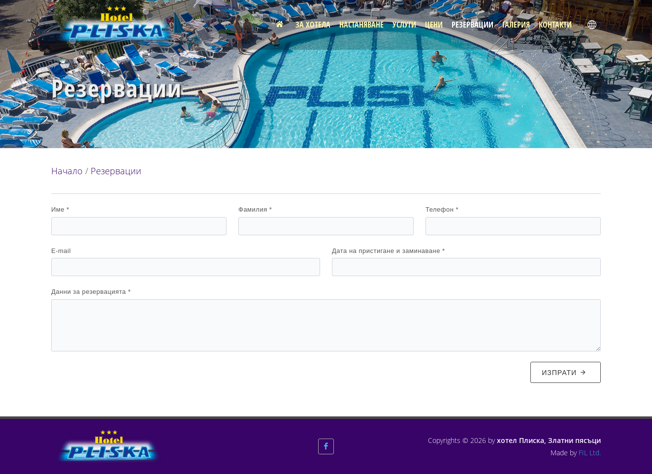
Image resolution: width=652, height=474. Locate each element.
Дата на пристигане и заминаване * (388, 250)
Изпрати (564, 372)
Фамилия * (255, 209)
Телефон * (441, 209)
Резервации (116, 171)
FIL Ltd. (590, 452)
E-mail (61, 250)
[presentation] (126, 378)
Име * (60, 209)
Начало (67, 171)
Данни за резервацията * (90, 291)
